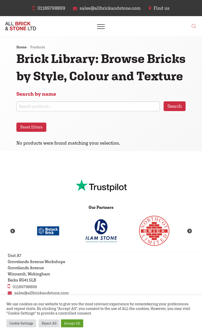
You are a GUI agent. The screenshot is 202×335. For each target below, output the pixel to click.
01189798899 (22, 286)
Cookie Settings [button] (21, 323)
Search (174, 106)
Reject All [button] (49, 323)
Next (189, 231)
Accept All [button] (72, 323)
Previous (12, 231)
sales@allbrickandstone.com (38, 292)
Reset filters (31, 127)
